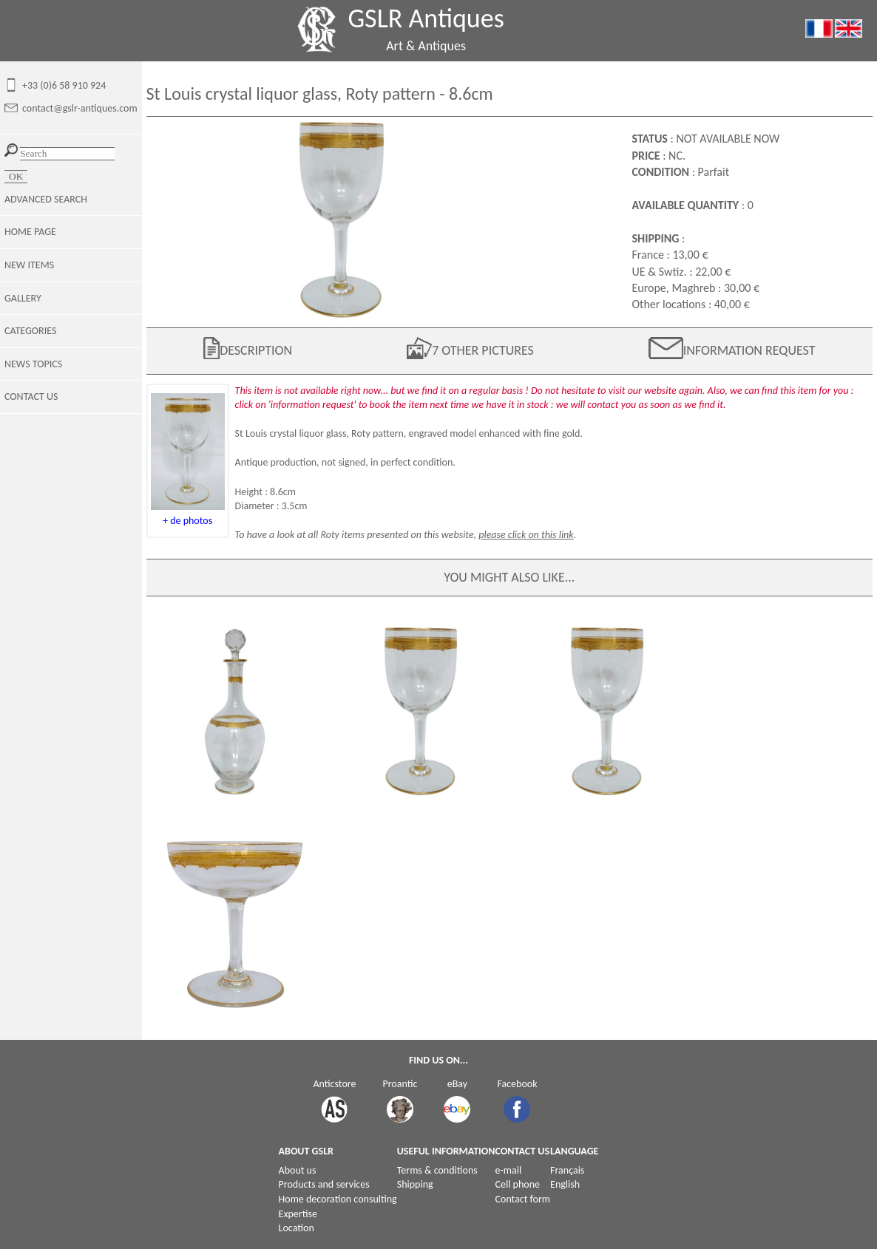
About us (297, 1170)
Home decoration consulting (338, 1199)
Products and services (324, 1184)
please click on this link (525, 534)
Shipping (415, 1184)
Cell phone (517, 1184)
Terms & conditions (437, 1170)
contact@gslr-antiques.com (80, 108)
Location (296, 1228)
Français (567, 1170)
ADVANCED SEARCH (45, 199)
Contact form (523, 1199)
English (565, 1184)
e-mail (508, 1170)
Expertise (298, 1214)
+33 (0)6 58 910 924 (64, 85)
